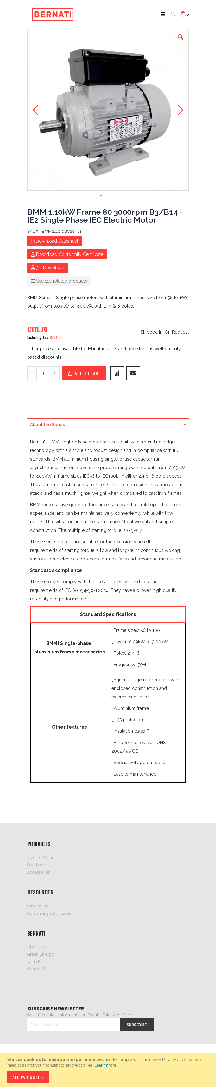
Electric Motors (41, 857)
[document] (109, 1070)
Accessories (38, 872)
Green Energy (40, 954)
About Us (36, 947)
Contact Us (37, 968)
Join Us (34, 961)
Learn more (105, 1065)
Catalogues (38, 906)
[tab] (108, 424)
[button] (180, 42)
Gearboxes (37, 864)
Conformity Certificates (49, 913)
